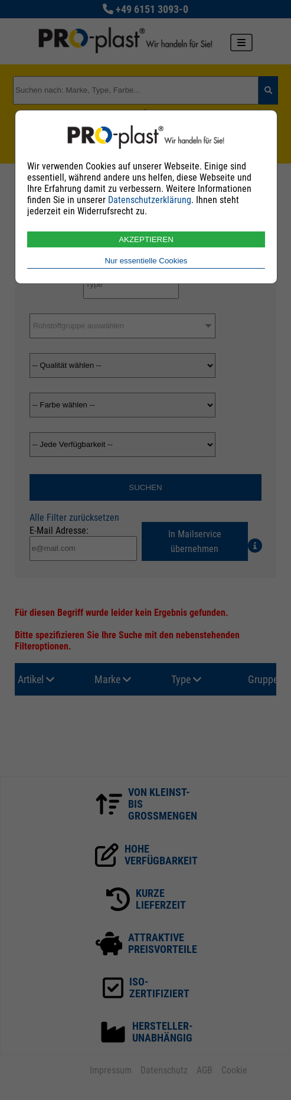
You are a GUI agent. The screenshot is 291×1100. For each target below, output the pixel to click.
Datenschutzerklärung (149, 199)
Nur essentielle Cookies (145, 260)
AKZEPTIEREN (146, 239)
